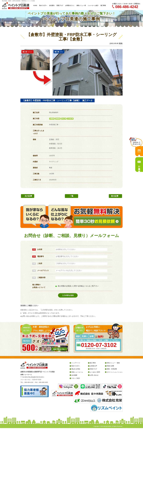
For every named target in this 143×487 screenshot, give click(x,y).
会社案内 (51, 5)
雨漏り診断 (110, 366)
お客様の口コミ (69, 5)
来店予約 (139, 151)
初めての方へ (43, 5)
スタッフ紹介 (76, 378)
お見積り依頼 (139, 166)
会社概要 (74, 375)
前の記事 (114, 196)
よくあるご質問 (95, 372)
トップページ (76, 363)
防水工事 (63, 118)
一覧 (71, 196)
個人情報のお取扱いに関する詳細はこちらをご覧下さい (78, 286)
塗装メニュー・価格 (113, 363)
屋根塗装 (58, 118)
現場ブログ (59, 5)
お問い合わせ (94, 375)
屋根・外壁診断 (112, 369)
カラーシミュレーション (115, 372)
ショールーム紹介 (93, 5)
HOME (35, 5)
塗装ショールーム (77, 372)
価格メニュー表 (81, 5)
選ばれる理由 (76, 369)
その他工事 (70, 118)
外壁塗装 (52, 118)
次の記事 (28, 196)
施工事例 (103, 5)
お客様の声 (93, 366)
